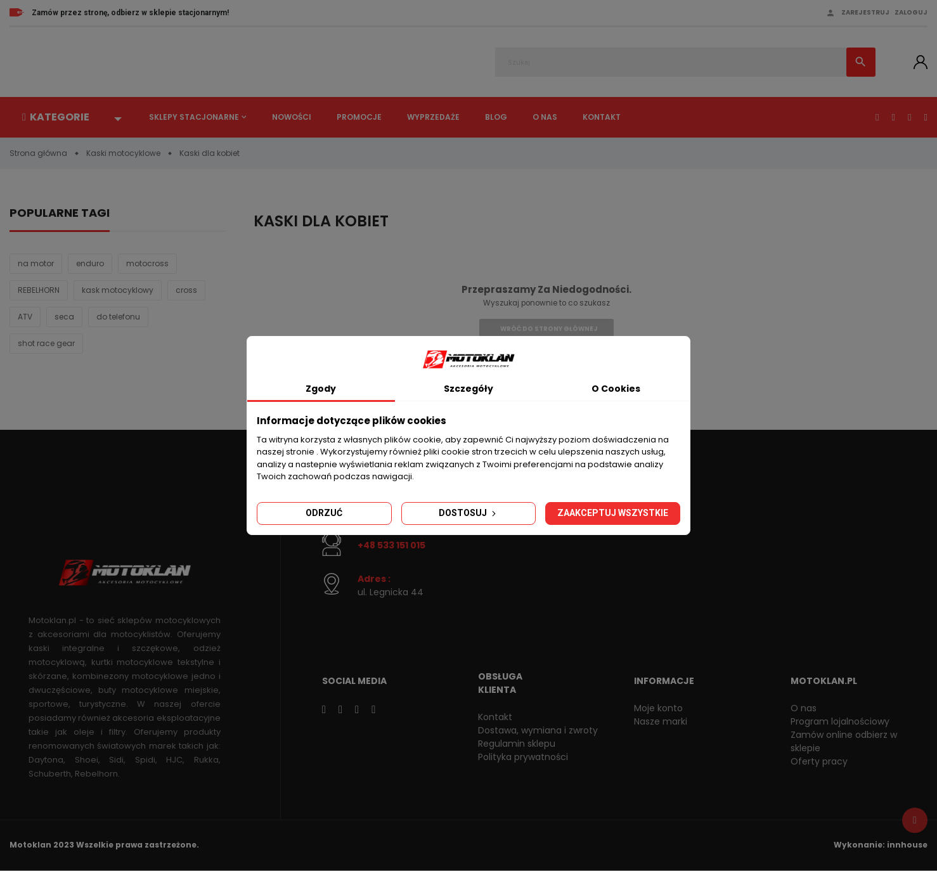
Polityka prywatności (523, 757)
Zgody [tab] (321, 388)
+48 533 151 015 (391, 545)
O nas (545, 117)
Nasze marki (660, 721)
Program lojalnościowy (840, 721)
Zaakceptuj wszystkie (612, 513)
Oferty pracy (819, 761)
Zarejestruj (865, 12)
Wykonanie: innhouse (880, 845)
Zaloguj (911, 12)
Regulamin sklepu (516, 743)
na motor (36, 263)
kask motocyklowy (117, 290)
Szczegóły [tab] (468, 388)
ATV (25, 316)
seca (64, 316)
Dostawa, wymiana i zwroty (538, 730)
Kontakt (602, 117)
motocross (147, 263)
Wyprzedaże (433, 117)
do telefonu (118, 316)
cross (186, 290)
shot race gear (46, 343)
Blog (496, 117)
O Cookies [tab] (615, 388)
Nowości (291, 117)
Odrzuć (324, 513)
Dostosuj (468, 513)
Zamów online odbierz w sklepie (844, 741)
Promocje (359, 117)
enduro (90, 263)
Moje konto (658, 708)
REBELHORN (39, 290)
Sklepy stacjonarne (194, 117)
